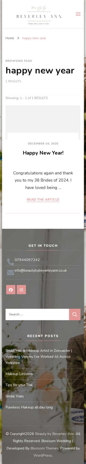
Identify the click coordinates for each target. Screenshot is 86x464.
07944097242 (27, 259)
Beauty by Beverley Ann (54, 433)
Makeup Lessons (19, 373)
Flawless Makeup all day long (29, 407)
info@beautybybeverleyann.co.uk (41, 270)
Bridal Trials (15, 396)
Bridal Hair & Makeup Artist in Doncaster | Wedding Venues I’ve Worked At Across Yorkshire (39, 356)
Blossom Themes (44, 448)
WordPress (42, 455)
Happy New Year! (43, 153)
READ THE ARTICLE (43, 200)
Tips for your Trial (19, 385)
